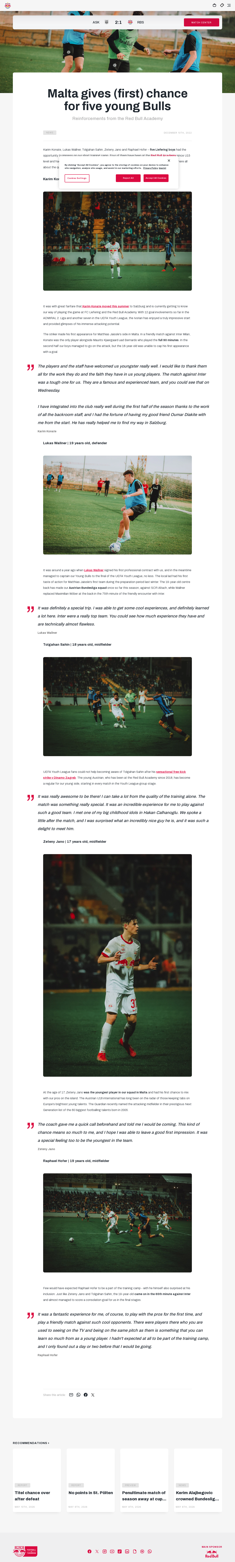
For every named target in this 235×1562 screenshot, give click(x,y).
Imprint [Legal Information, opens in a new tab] (162, 168)
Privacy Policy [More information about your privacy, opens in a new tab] (150, 168)
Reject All (128, 178)
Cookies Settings (77, 178)
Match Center (201, 22)
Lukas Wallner (94, 570)
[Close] (169, 161)
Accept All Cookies (156, 178)
